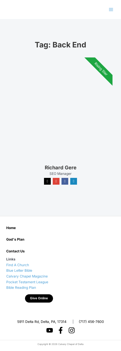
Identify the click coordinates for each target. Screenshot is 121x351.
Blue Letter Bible (19, 270)
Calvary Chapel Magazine (27, 276)
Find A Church (17, 265)
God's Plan (15, 239)
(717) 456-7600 (91, 321)
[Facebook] (60, 330)
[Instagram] (71, 330)
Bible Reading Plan (21, 288)
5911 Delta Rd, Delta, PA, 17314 (41, 321)
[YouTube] (49, 330)
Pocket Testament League (27, 282)
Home (11, 228)
